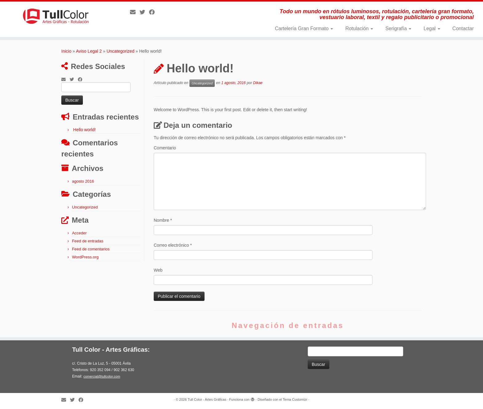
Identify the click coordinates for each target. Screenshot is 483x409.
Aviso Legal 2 (89, 51)
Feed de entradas (88, 241)
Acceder (79, 233)
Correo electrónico (173, 245)
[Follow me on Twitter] (144, 12)
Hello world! (84, 129)
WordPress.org (85, 257)
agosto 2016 (83, 181)
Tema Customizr (295, 399)
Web (158, 270)
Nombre (163, 220)
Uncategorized (120, 51)
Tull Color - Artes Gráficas (207, 399)
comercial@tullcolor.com (101, 376)
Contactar (463, 28)
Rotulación (359, 28)
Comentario (165, 147)
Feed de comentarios (91, 249)
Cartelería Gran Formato (304, 28)
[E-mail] (135, 12)
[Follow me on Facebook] (154, 12)
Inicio (66, 51)
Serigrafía (398, 28)
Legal (432, 28)
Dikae (258, 83)
